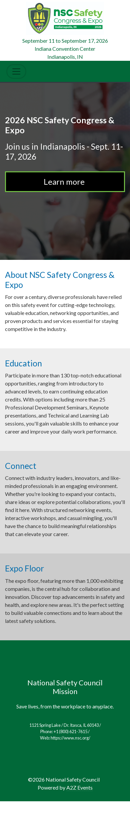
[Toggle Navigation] (16, 71)
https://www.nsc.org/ (70, 737)
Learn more (65, 181)
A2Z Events (79, 787)
